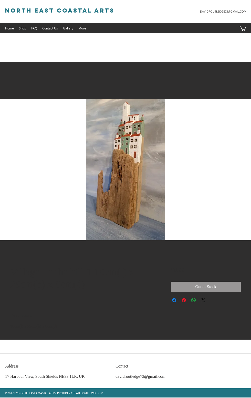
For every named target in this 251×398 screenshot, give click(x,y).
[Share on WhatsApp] (194, 300)
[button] (243, 28)
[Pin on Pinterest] (184, 300)
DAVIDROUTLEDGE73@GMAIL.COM (223, 11)
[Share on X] (203, 300)
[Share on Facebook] (174, 300)
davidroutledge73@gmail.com (140, 376)
